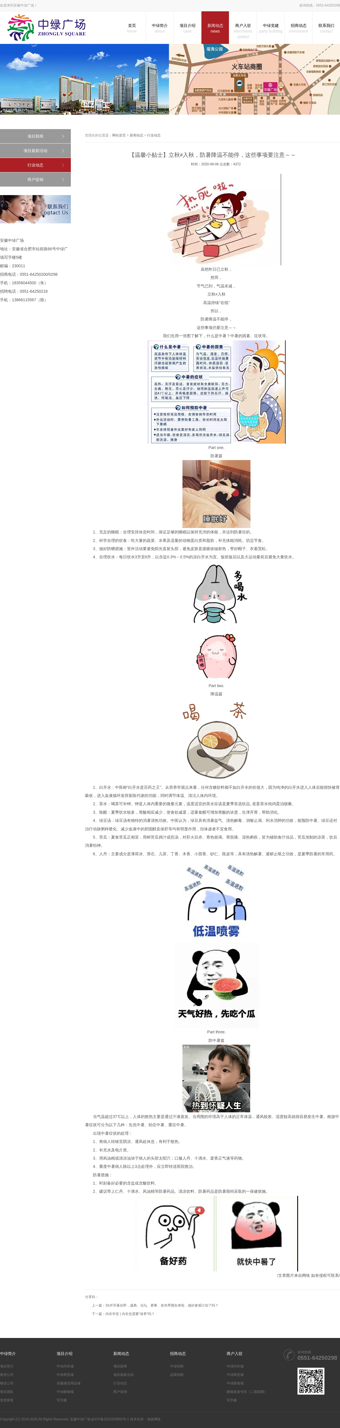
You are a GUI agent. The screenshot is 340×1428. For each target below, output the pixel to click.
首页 (132, 28)
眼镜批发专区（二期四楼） (247, 1392)
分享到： (92, 1297)
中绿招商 (177, 1366)
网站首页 (119, 135)
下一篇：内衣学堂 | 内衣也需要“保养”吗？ (123, 1314)
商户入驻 (243, 31)
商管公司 (7, 1375)
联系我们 (326, 28)
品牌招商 (177, 1375)
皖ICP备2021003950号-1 (110, 1419)
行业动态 (35, 165)
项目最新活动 (35, 150)
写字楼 (62, 1400)
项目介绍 (187, 28)
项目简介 (7, 1366)
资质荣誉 (7, 1400)
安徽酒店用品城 (68, 1383)
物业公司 (7, 1383)
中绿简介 (159, 28)
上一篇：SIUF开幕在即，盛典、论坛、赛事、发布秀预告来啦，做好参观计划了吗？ (155, 1305)
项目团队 (7, 1392)
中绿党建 (270, 28)
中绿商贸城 (65, 1375)
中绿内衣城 (65, 1366)
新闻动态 (215, 28)
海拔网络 (154, 1419)
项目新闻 (35, 136)
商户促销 (35, 179)
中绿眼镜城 (65, 1392)
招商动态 (298, 28)
